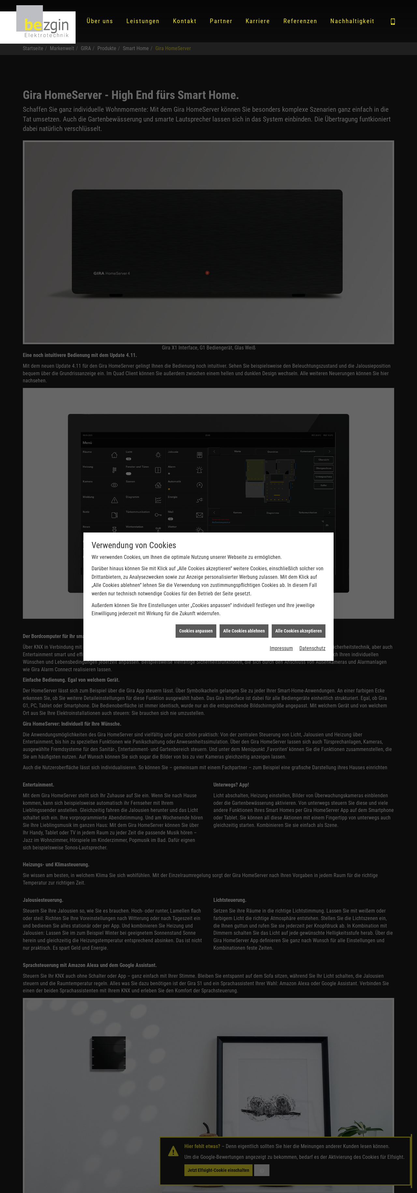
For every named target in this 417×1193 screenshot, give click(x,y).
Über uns (100, 21)
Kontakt (185, 21)
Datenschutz (312, 622)
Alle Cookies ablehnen (244, 604)
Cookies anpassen (196, 604)
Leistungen (143, 21)
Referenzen (300, 21)
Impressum (281, 622)
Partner (221, 21)
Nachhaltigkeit (352, 21)
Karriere (258, 21)
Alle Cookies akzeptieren (298, 604)
